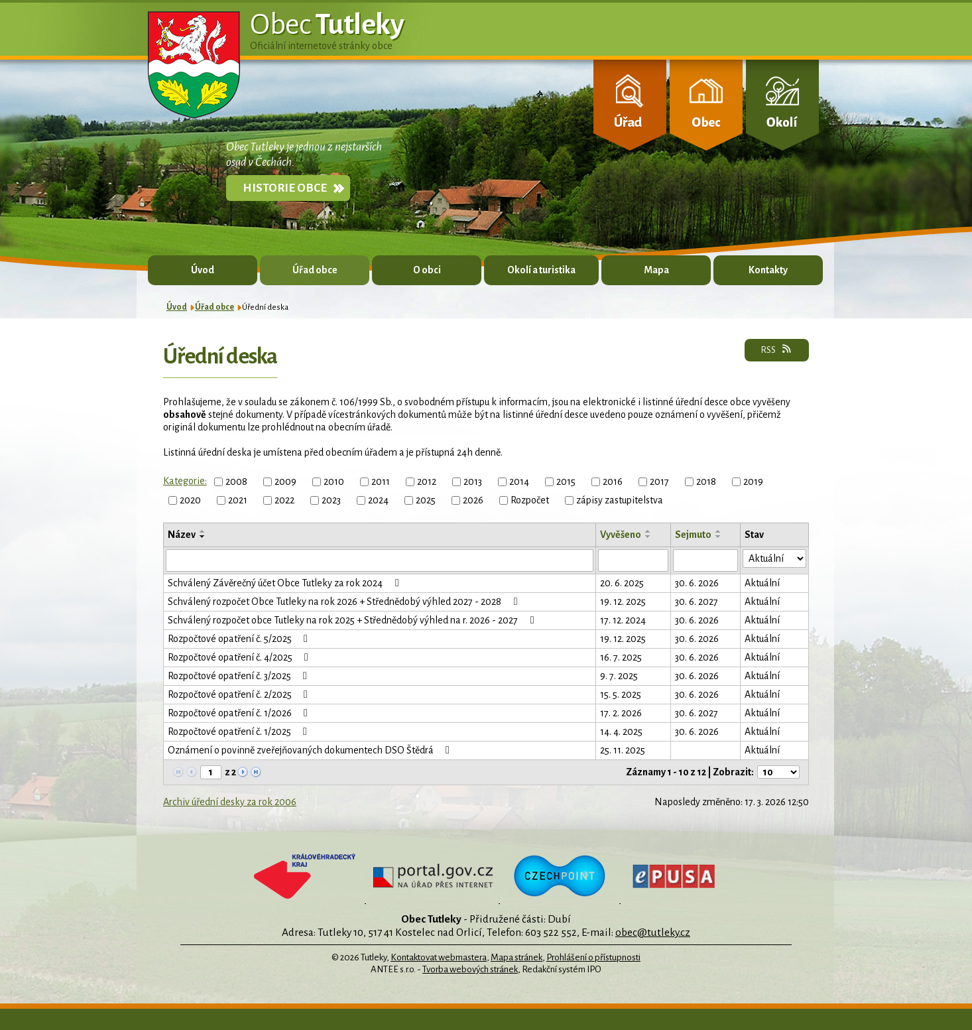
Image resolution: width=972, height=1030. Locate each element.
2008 (236, 481)
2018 (706, 481)
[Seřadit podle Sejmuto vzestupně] (718, 531)
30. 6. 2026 (697, 583)
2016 (613, 481)
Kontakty (768, 270)
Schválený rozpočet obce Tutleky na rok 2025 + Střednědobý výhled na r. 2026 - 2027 (353, 620)
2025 (426, 500)
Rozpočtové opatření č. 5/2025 (240, 638)
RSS (776, 349)
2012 (426, 481)
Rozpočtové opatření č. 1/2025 (240, 731)
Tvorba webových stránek (470, 969)
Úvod (202, 270)
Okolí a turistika (541, 270)
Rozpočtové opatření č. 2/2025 (240, 694)
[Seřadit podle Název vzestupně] (203, 531)
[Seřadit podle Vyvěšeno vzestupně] (648, 531)
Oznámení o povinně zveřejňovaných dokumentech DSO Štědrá (311, 750)
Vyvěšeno (620, 534)
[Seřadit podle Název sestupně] (203, 536)
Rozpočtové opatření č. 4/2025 (240, 657)
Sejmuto (693, 534)
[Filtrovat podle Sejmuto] (705, 560)
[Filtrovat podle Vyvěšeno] (633, 560)
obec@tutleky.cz (652, 932)
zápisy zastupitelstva (619, 500)
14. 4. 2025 (621, 731)
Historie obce (285, 188)
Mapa (656, 270)
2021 (237, 500)
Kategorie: (185, 481)
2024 (378, 500)
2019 (753, 481)
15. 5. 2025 (620, 694)
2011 (380, 481)
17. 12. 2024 (623, 620)
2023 (331, 500)
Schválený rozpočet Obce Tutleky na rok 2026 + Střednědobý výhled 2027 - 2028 (345, 601)
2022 (284, 500)
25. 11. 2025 (622, 750)
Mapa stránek (516, 957)
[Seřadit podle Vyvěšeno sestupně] (648, 536)
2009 (285, 481)
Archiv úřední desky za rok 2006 (229, 802)
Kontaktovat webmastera (439, 957)
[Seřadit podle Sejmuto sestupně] (718, 536)
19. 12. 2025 (623, 601)
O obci (427, 270)
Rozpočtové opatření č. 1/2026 (240, 713)
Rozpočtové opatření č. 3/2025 (240, 676)
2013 (472, 481)
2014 (519, 481)
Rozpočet (530, 500)
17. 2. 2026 (621, 713)
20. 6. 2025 (622, 583)
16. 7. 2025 (621, 657)
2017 (659, 481)
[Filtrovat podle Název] (379, 560)
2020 (190, 500)
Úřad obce (314, 270)
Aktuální (762, 583)
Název (182, 534)
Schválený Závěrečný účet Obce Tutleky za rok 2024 (285, 583)
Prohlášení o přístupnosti (593, 957)
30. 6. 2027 (696, 601)
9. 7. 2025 (619, 676)
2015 (566, 481)
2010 (334, 481)
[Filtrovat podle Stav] (774, 558)
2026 (473, 500)
